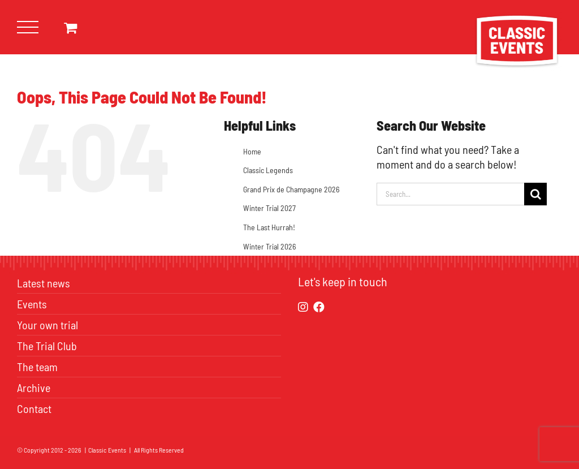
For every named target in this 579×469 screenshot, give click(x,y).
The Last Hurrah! (269, 227)
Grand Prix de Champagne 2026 (291, 189)
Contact (34, 408)
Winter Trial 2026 (269, 246)
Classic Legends (268, 170)
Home (252, 151)
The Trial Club (47, 345)
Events (32, 304)
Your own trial (47, 325)
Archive (33, 387)
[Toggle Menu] (28, 27)
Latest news (43, 283)
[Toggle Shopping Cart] (70, 27)
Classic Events (107, 450)
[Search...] (450, 194)
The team (37, 366)
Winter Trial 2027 (269, 208)
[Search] (535, 194)
